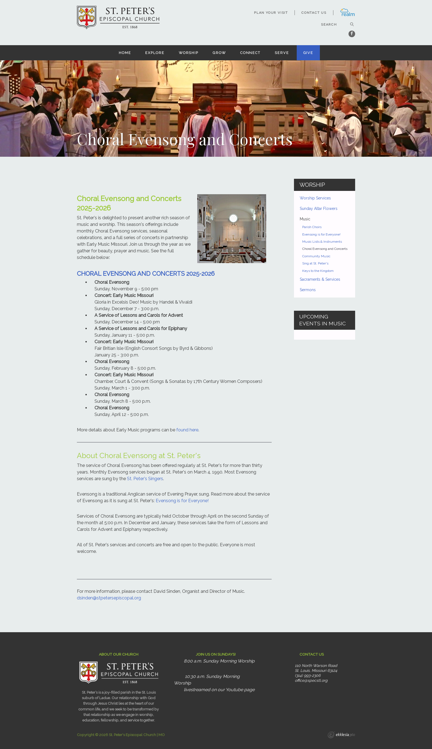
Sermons (308, 290)
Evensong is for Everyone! (182, 500)
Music (305, 219)
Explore (154, 53)
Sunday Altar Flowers (318, 208)
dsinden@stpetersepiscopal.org (109, 598)
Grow (219, 53)
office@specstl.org (311, 680)
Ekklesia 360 (341, 735)
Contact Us (313, 13)
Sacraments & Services (320, 279)
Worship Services (315, 198)
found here (187, 429)
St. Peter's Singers (145, 478)
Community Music (316, 256)
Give (308, 53)
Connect (250, 53)
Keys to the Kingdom (318, 271)
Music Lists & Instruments (322, 242)
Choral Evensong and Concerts (324, 249)
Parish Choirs (312, 227)
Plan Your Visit (271, 13)
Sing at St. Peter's (315, 263)
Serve (282, 53)
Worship (188, 53)
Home (125, 53)
